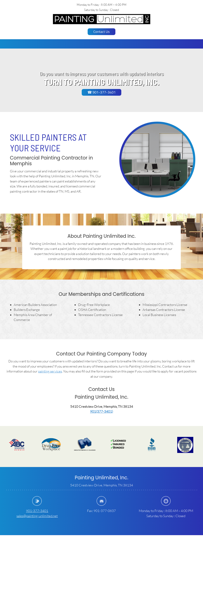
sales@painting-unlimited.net (37, 516)
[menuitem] (88, 44)
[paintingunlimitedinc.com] (101, 19)
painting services (50, 371)
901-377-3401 (37, 511)
